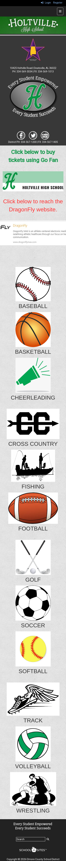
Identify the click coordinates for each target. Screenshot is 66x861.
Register (57, 2)
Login (46, 2)
